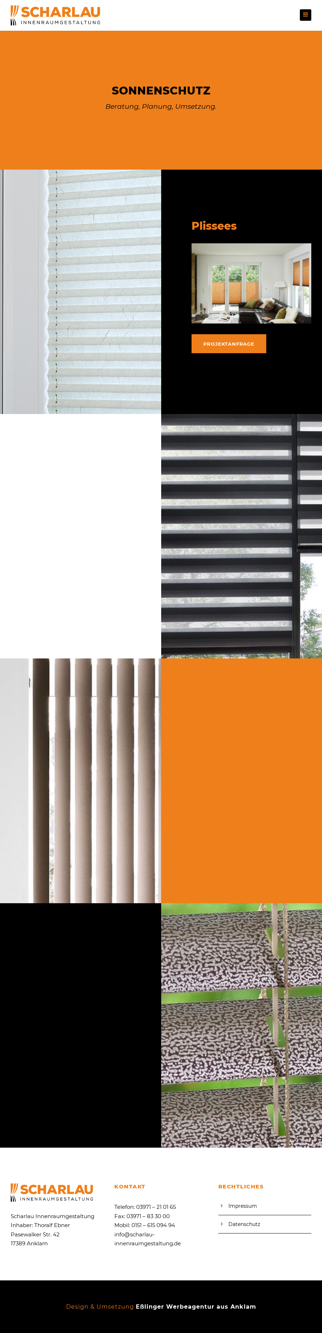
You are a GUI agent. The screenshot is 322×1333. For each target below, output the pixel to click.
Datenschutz (244, 1224)
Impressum (242, 1206)
